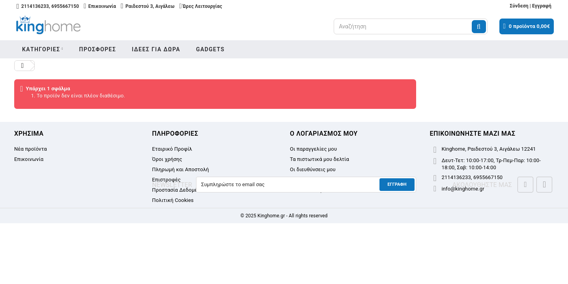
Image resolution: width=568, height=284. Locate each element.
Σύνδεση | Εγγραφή (530, 6)
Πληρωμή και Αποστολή (180, 169)
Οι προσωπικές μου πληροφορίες (330, 180)
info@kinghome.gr (463, 189)
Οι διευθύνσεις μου (313, 169)
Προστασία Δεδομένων (179, 190)
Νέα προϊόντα (30, 149)
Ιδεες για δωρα (156, 49)
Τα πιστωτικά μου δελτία (319, 159)
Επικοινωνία (28, 159)
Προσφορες (97, 49)
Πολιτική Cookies (173, 200)
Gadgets (210, 49)
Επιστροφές (166, 180)
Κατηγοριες (41, 49)
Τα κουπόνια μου (309, 190)
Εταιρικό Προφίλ (172, 149)
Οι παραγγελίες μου (313, 149)
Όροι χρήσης (167, 159)
